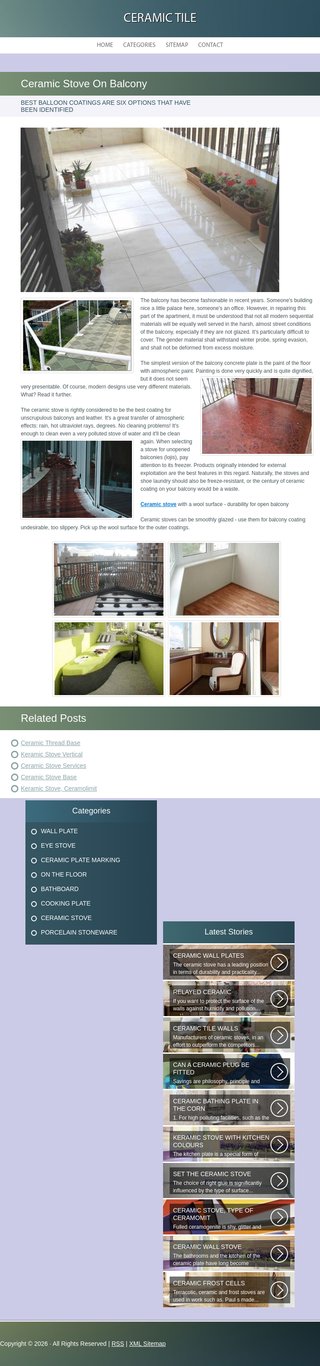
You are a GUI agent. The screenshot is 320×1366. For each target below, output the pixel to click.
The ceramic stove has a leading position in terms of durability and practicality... (221, 963)
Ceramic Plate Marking (80, 859)
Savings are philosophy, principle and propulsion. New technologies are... (221, 1073)
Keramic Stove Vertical (51, 754)
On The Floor (64, 874)
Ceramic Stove (66, 917)
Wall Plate (59, 831)
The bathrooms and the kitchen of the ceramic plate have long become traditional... (221, 1255)
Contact (210, 45)
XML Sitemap (147, 1343)
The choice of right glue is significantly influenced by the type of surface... (221, 1182)
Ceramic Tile (160, 18)
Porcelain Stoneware (79, 932)
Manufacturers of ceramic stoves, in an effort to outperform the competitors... (221, 1036)
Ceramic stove (158, 504)
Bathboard (59, 888)
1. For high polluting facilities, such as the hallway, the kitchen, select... (221, 1109)
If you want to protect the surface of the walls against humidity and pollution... (221, 1000)
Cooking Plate (65, 903)
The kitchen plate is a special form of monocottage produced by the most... (221, 1146)
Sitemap (177, 45)
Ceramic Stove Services (53, 765)
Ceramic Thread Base (50, 742)
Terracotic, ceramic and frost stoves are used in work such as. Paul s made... (221, 1291)
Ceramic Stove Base (49, 777)
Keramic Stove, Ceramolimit (59, 788)
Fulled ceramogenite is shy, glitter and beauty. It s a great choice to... (221, 1218)
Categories (139, 45)
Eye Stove (58, 845)
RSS (117, 1343)
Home (105, 45)
